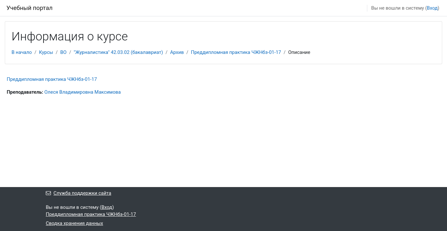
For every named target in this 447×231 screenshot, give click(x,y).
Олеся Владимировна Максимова (83, 92)
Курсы (46, 52)
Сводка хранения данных (74, 223)
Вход (432, 8)
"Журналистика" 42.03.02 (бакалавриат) (118, 52)
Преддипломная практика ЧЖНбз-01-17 (236, 52)
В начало (22, 52)
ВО (63, 52)
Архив (177, 52)
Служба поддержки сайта (78, 193)
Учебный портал (29, 8)
